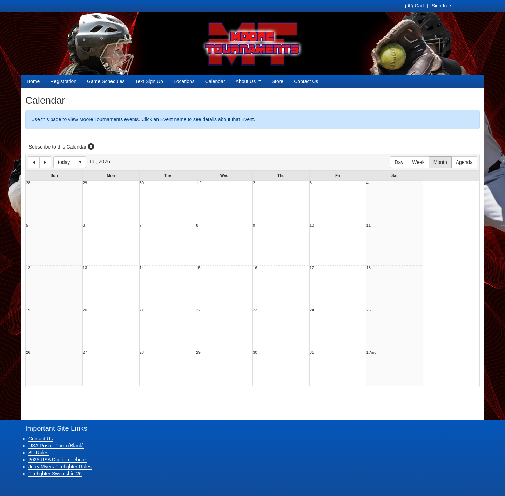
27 (85, 352)
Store (277, 81)
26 (28, 352)
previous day (34, 162)
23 (255, 310)
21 (142, 310)
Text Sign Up (149, 81)
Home (33, 81)
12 (28, 268)
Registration (63, 81)
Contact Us (306, 81)
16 (255, 268)
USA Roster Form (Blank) (56, 445)
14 (142, 268)
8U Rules (38, 452)
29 (85, 183)
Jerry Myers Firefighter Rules (60, 466)
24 (312, 310)
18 (368, 268)
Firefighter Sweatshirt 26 (55, 473)
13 (85, 268)
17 (312, 268)
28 (28, 183)
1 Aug (371, 352)
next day (45, 162)
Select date (80, 162)
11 (368, 225)
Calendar (215, 81)
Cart (414, 5)
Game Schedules (105, 81)
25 (368, 310)
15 (198, 268)
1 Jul (200, 183)
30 (142, 183)
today (64, 162)
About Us (248, 81)
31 (312, 352)
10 (312, 225)
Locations (184, 81)
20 (85, 310)
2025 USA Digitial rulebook (57, 459)
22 (198, 310)
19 (28, 310)
